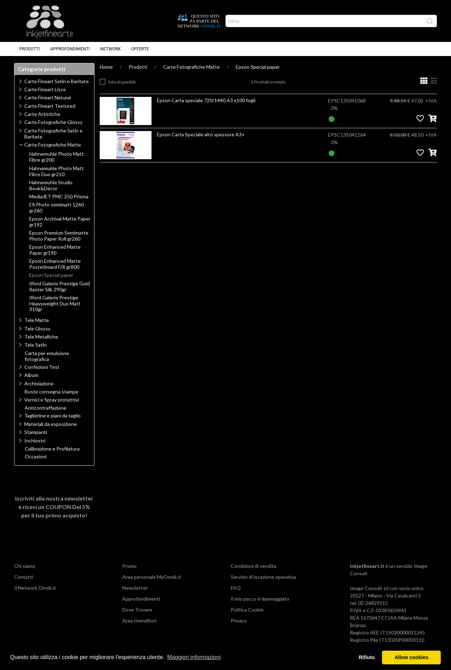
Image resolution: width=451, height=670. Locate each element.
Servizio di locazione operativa (263, 577)
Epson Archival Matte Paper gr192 (60, 222)
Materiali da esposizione (50, 424)
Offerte (140, 48)
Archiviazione (39, 383)
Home (106, 67)
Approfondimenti (70, 48)
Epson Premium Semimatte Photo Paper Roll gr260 (58, 236)
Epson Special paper (258, 67)
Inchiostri (34, 440)
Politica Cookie (247, 610)
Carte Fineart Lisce (45, 89)
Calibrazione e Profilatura (52, 449)
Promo (129, 566)
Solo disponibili (122, 82)
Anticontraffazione (45, 408)
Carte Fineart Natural (47, 97)
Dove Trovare (137, 610)
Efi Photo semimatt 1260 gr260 (56, 207)
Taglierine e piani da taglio (52, 415)
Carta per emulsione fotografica (47, 356)
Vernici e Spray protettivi (51, 400)
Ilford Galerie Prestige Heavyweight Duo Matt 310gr (55, 303)
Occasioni (36, 456)
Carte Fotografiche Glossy (53, 122)
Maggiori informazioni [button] (194, 657)
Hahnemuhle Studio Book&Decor (51, 185)
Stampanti (35, 432)
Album (31, 375)
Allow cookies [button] (411, 657)
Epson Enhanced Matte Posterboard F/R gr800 (55, 264)
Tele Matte (36, 320)
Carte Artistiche (42, 114)
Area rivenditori (139, 621)
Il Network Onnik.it (35, 588)
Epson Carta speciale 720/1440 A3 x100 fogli (206, 100)
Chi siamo (24, 566)
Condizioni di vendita (253, 566)
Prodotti (29, 48)
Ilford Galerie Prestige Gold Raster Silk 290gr (59, 286)
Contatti (23, 577)
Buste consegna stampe (51, 392)
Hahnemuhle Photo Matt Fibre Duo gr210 (56, 171)
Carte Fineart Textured (49, 106)
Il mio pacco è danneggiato (260, 599)
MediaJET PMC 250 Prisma (58, 196)
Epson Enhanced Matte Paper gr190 (55, 250)
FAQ (236, 588)
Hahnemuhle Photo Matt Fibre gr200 (56, 157)
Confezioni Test (42, 367)
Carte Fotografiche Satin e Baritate (53, 133)
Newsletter (135, 588)
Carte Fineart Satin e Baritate (56, 81)
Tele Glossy (37, 328)
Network (110, 48)
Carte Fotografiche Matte (191, 67)
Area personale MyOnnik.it (151, 577)
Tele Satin (35, 345)
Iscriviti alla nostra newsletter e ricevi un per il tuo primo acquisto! (54, 507)
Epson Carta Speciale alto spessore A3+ (201, 134)
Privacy (239, 621)
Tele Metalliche (41, 337)
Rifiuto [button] (367, 657)
